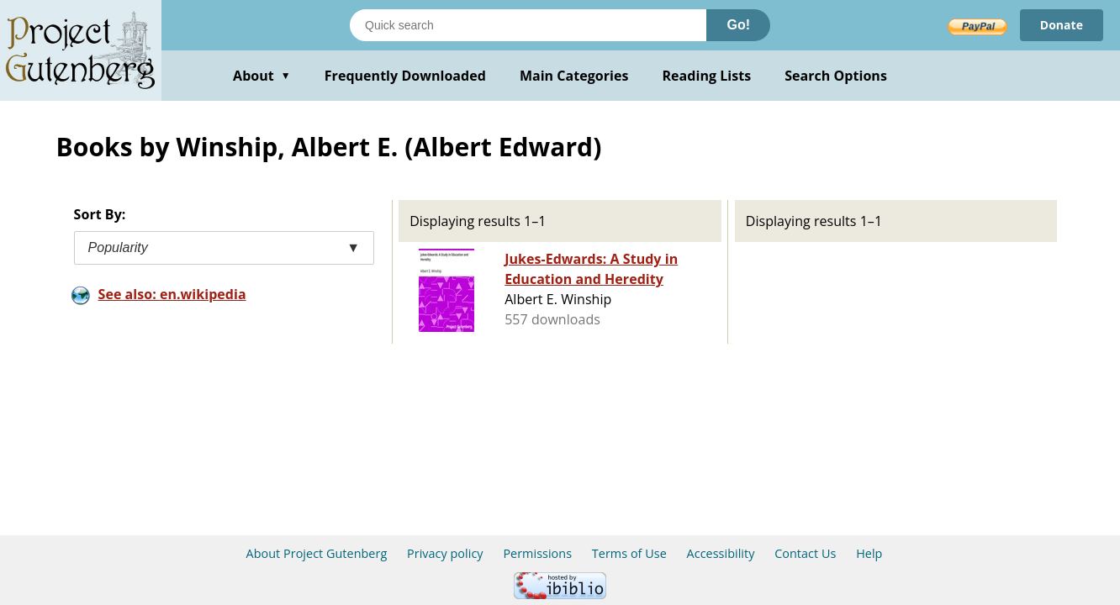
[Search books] (528, 25)
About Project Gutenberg (317, 553)
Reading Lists (707, 75)
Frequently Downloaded (405, 75)
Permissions (537, 553)
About (262, 76)
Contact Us (805, 553)
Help (869, 553)
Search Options (836, 75)
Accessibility (721, 553)
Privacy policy (445, 553)
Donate (1061, 25)
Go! (738, 25)
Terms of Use (629, 553)
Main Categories (574, 75)
